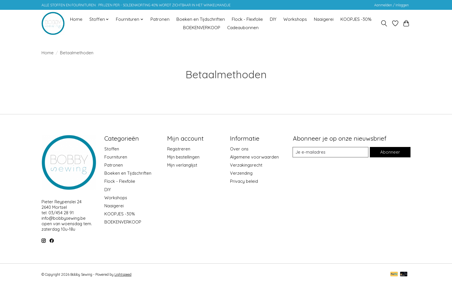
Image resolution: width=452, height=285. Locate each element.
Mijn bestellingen (183, 157)
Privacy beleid (244, 181)
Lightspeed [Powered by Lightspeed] (122, 274)
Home (76, 19)
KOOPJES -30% (356, 19)
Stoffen (111, 149)
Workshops (295, 19)
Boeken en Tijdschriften (200, 19)
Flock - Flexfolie (247, 19)
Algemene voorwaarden (254, 157)
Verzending (241, 173)
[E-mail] (330, 152)
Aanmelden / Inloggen (391, 5)
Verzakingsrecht (246, 165)
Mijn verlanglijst (182, 165)
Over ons (239, 149)
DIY (273, 19)
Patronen (160, 19)
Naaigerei (324, 19)
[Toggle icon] (384, 23)
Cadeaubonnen (243, 27)
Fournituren (115, 157)
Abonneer (390, 152)
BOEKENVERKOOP (201, 27)
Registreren (178, 149)
